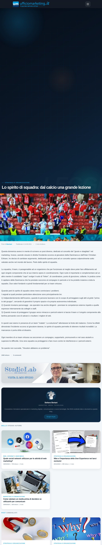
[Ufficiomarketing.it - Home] (31, 4)
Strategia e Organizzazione (17, 182)
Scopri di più (51, 417)
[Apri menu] (87, 4)
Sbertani (9, 244)
